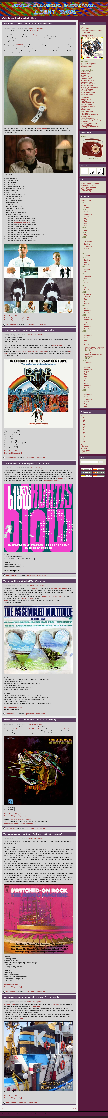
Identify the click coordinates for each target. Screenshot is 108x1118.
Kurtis (47, 470)
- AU (83, 417)
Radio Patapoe (86, 189)
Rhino (6, 600)
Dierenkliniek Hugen (88, 187)
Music (31, 28)
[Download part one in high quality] (17, 318)
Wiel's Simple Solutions (90, 184)
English (40, 28)
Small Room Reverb (88, 92)
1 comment (9, 714)
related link (42, 324)
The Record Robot (88, 84)
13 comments (9, 457)
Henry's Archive (87, 89)
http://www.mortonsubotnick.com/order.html (20, 823)
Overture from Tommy (59, 588)
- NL (83, 435)
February (87, 207)
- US (35, 28)
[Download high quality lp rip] (15, 816)
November (88, 242)
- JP (83, 433)
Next (74, 1109)
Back (4, 1109)
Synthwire (85, 108)
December (87, 239)
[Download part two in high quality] (17, 320)
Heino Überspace (87, 118)
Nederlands (85, 450)
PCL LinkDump (86, 77)
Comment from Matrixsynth (20, 819)
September (88, 214)
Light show (85, 452)
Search (84, 458)
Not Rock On (86, 101)
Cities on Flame (87, 94)
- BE (83, 419)
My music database (88, 63)
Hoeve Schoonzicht (88, 185)
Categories (86, 412)
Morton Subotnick (10, 729)
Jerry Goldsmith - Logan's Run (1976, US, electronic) (94, 354)
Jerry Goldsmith (41, 351)
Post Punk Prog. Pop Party (91, 120)
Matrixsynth (85, 109)
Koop (83, 96)
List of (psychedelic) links (90, 127)
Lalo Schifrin (35, 31)
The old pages (86, 66)
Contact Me (85, 29)
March (86, 205)
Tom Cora (36, 1006)
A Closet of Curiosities (89, 87)
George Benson (27, 598)
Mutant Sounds (86, 73)
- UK (83, 436)
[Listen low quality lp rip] (13, 707)
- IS (83, 429)
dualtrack (84, 121)
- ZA (83, 441)
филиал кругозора (88, 106)
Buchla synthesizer (36, 729)
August (86, 216)
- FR (83, 424)
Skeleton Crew (9, 1004)
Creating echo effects (22, 222)
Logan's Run (57, 345)
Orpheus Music (86, 78)
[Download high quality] (13, 453)
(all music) (21, 1018)
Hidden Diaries (86, 104)
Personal (84, 447)
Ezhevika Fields (87, 111)
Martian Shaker (86, 82)
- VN (83, 440)
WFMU (83, 75)
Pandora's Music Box (89, 123)
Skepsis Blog (86, 191)
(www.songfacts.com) (52, 480)
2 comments (9, 828)
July (85, 219)
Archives (85, 196)
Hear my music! (87, 36)
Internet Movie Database (25, 351)
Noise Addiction (87, 125)
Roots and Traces (87, 103)
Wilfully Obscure (87, 116)
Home (83, 27)
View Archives (86, 200)
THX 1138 (19, 45)
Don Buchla (68, 729)
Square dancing (87, 85)
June (86, 221)
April (85, 225)
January (87, 264)
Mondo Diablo (86, 99)
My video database (88, 65)
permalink (31, 324)
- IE (83, 428)
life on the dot (86, 91)
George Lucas (38, 35)
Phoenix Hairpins (87, 80)
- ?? (83, 443)
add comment (10, 575)
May (85, 223)
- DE (83, 423)
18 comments (9, 324)
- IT (83, 431)
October (87, 212)
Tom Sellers (36, 588)
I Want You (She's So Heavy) (51, 596)
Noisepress (85, 113)
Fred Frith (56, 1004)
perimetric (85, 97)
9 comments (9, 991)
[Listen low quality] (11, 316)
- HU (83, 426)
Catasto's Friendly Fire (89, 115)
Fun (82, 445)
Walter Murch (42, 128)
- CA (83, 421)
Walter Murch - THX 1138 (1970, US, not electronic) (94, 348)
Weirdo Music (86, 72)
